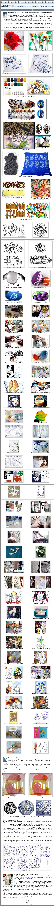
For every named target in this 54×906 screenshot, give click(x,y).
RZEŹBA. (30, 878)
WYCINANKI (21, 841)
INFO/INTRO (17, 9)
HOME (27, 9)
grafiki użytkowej (29, 758)
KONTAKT (37, 9)
